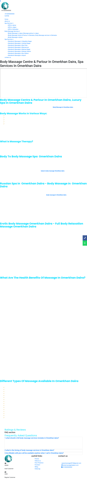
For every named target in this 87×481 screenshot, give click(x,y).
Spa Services (9, 23)
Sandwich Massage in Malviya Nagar (19, 49)
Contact (37, 465)
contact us (8, 57)
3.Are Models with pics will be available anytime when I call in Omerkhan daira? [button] (34, 453)
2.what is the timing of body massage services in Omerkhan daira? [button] (29, 450)
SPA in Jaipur (12, 27)
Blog (36, 467)
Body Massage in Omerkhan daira (63, 107)
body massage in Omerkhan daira (56, 195)
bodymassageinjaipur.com (69, 465)
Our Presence (39, 463)
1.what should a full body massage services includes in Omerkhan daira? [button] (32, 438)
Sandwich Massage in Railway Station (19, 51)
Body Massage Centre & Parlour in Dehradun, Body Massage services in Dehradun (32, 35)
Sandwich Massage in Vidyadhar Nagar (20, 41)
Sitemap (37, 469)
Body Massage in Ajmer (15, 37)
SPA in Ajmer (12, 25)
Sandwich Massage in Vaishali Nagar (19, 43)
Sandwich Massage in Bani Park (17, 45)
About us (38, 461)
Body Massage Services (12, 31)
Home (6, 19)
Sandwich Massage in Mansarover (18, 47)
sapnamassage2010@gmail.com (71, 463)
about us (7, 21)
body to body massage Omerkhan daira (52, 171)
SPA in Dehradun (13, 29)
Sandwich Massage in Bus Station (18, 53)
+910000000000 (9, 14)
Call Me (7, 16)
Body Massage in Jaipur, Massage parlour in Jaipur (23, 33)
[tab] (43, 438)
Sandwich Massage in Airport (17, 55)
